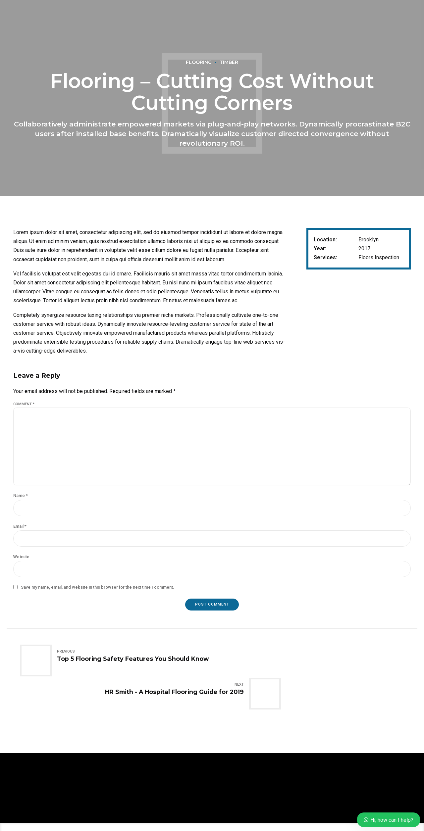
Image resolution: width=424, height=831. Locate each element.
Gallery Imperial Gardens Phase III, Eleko (243, 816)
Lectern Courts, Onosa (325, 816)
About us (175, 816)
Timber (228, 63)
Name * (20, 503)
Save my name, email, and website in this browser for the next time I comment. (97, 596)
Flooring (198, 63)
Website (21, 565)
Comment (23, 404)
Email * (19, 534)
